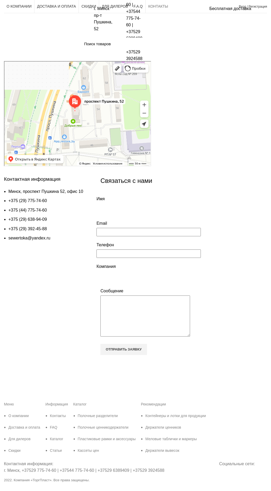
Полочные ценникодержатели (103, 435)
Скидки (14, 458)
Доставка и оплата (24, 435)
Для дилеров (19, 447)
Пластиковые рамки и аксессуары (107, 447)
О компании (18, 424)
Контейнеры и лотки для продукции (175, 424)
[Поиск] (167, 44)
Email (101, 223)
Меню (9, 412)
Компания (106, 266)
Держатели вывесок (162, 458)
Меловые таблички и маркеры (171, 447)
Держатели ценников (163, 435)
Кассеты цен (88, 458)
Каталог (56, 447)
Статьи (56, 458)
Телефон (105, 245)
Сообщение (111, 291)
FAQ (53, 435)
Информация (56, 412)
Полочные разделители (98, 424)
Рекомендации (153, 412)
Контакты (58, 424)
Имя (100, 199)
